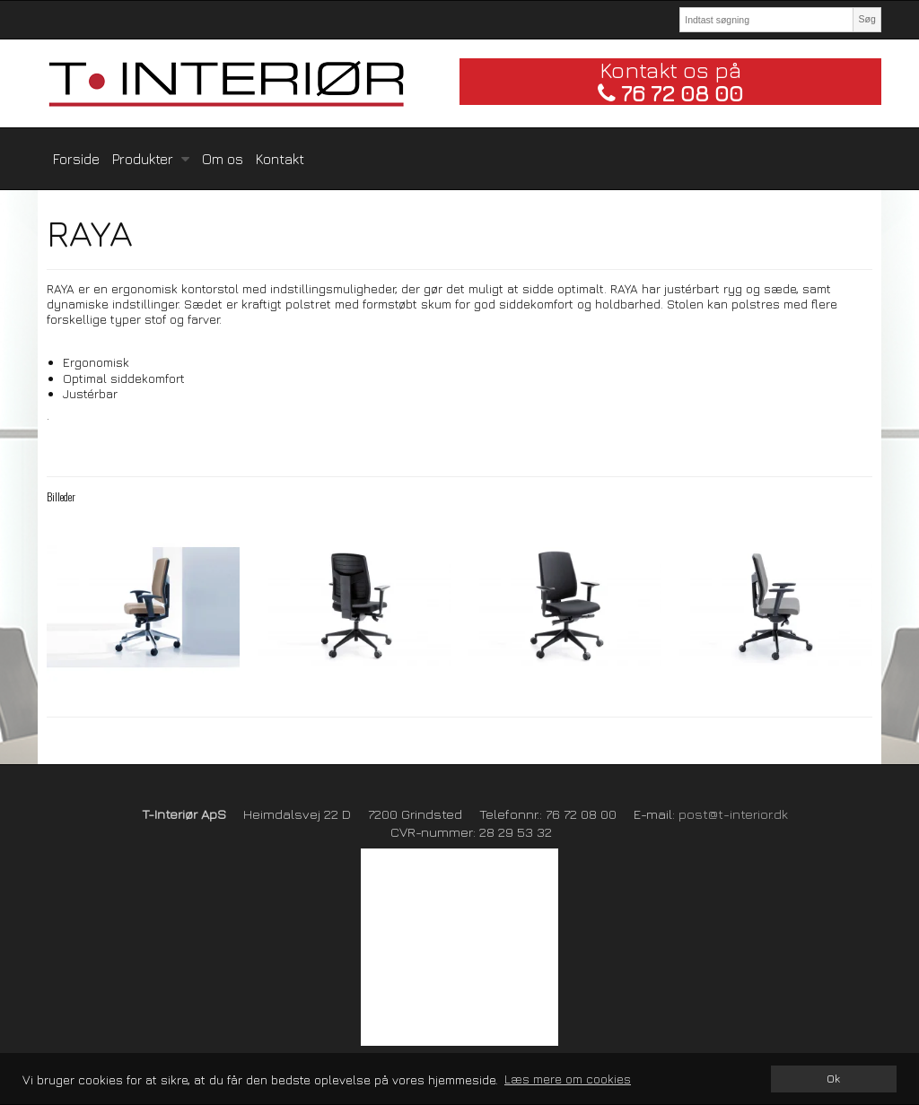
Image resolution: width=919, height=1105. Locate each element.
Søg (866, 18)
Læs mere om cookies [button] (567, 1078)
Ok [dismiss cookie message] (833, 1078)
